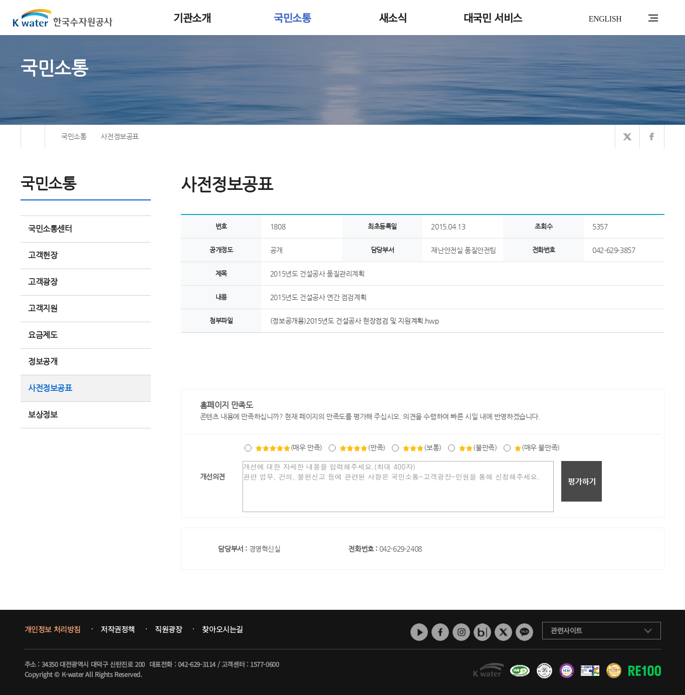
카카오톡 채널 (524, 632)
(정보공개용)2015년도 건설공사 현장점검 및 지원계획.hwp (354, 321)
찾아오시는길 (222, 629)
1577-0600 (264, 664)
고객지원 (85, 308)
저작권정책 (118, 629)
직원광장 (168, 629)
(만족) (362, 447)
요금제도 (85, 335)
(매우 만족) (288, 447)
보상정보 (85, 414)
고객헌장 (85, 255)
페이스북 (440, 632)
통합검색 (637, 18)
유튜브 (419, 632)
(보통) (421, 447)
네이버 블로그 (482, 632)
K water (63, 17)
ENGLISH (605, 19)
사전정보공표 (50, 388)
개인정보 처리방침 (53, 629)
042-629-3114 (196, 664)
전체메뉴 (653, 18)
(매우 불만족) (537, 447)
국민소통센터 (50, 229)
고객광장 (85, 282)
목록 (653, 353)
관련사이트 (566, 630)
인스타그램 (461, 632)
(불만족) (478, 447)
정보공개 (85, 361)
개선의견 (212, 477)
